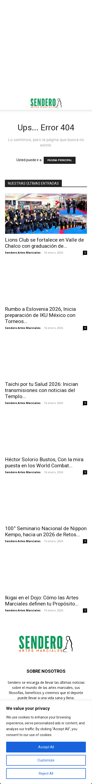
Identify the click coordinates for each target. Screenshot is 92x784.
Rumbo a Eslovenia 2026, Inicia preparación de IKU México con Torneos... (40, 315)
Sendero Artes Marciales (22, 252)
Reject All (46, 773)
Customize (46, 760)
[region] (46, 742)
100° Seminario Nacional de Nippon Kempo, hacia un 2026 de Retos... (46, 532)
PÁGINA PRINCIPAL (59, 160)
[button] (8, 103)
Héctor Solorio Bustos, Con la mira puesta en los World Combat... (44, 463)
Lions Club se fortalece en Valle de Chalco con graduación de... (44, 243)
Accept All (46, 747)
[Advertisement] (46, 48)
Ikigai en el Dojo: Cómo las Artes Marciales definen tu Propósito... (42, 601)
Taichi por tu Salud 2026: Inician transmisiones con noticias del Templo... (41, 390)
